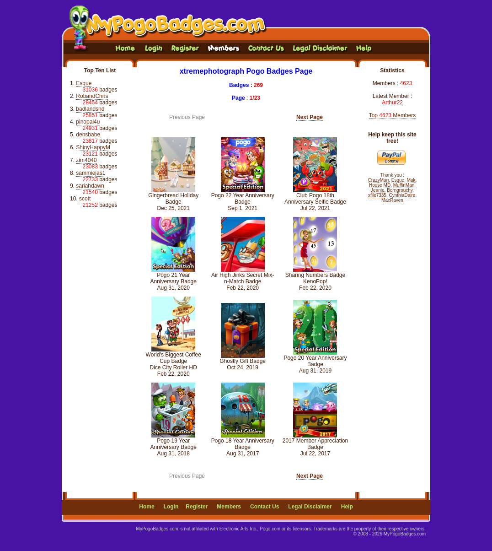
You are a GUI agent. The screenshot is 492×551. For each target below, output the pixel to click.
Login (171, 506)
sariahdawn (90, 186)
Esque (83, 83)
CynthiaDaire (402, 195)
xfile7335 (377, 195)
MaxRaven (392, 200)
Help (347, 506)
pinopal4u (88, 122)
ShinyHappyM (93, 147)
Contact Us (264, 506)
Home (146, 506)
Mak (411, 180)
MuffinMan (404, 185)
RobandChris (92, 96)
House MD (379, 185)
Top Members (392, 115)
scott (85, 198)
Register (197, 506)
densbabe (88, 134)
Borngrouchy (399, 190)
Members (229, 506)
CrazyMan (378, 180)
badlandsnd (90, 109)
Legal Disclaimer (310, 506)
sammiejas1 (90, 173)
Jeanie (377, 190)
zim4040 (86, 160)
